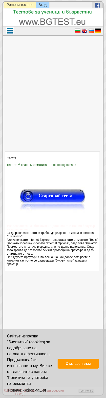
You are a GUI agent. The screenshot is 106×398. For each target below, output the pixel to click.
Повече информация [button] (27, 390)
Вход (43, 5)
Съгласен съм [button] (78, 364)
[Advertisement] (52, 96)
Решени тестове (20, 5)
